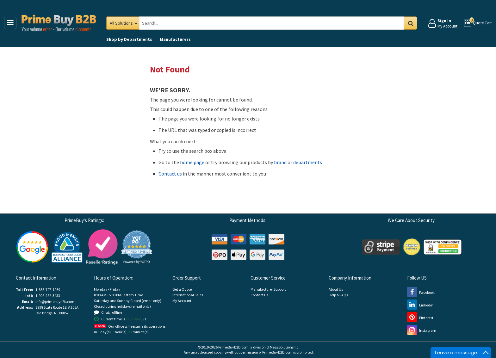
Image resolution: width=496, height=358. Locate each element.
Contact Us (259, 295)
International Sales (187, 295)
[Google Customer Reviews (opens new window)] (32, 246)
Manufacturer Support (268, 289)
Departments (129, 39)
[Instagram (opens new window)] (421, 330)
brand (280, 162)
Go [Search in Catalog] (410, 23)
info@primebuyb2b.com (54, 301)
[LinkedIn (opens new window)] (420, 305)
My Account (181, 300)
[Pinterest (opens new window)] (420, 317)
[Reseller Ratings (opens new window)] (102, 246)
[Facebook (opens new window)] (421, 292)
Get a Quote (182, 289)
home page (192, 162)
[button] (136, 247)
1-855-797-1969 (47, 289)
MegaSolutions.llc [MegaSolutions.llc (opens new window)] (284, 347)
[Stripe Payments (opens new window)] (381, 246)
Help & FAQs (338, 295)
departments (307, 162)
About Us (336, 289)
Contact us (170, 173)
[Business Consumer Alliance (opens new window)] (67, 246)
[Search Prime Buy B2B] (277, 23)
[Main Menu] (10, 23)
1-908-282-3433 (47, 295)
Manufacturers (175, 39)
